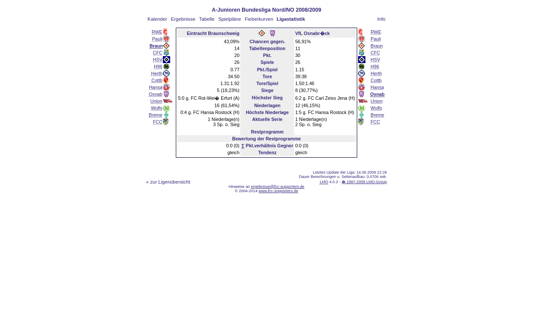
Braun (377, 45)
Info (381, 19)
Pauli (157, 38)
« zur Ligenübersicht (168, 181)
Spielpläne (229, 19)
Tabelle (207, 19)
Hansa (155, 87)
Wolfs (156, 108)
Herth (156, 73)
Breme (155, 114)
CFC (157, 52)
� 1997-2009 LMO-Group (364, 182)
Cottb (156, 80)
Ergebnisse (183, 19)
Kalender (157, 19)
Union (156, 101)
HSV (157, 59)
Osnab (155, 94)
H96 (158, 66)
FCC (157, 121)
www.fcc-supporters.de (278, 191)
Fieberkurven (259, 19)
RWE (157, 32)
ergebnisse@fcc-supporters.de (277, 186)
